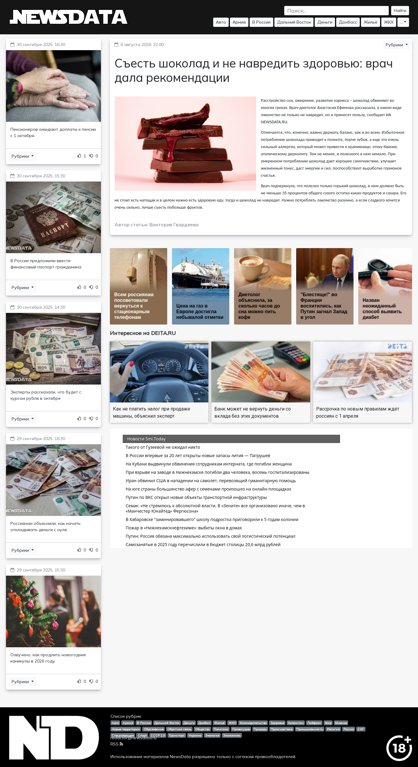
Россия (348, 729)
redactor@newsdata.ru (133, 737)
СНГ (360, 729)
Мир (328, 723)
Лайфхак (314, 723)
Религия (333, 729)
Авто (221, 22)
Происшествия (282, 729)
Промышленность (309, 729)
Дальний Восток (294, 22)
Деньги (324, 22)
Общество (202, 729)
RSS (116, 744)
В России (261, 22)
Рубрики (21, 156)
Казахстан (296, 723)
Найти (400, 10)
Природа (260, 729)
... (401, 22)
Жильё (370, 22)
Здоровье (277, 723)
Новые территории (126, 729)
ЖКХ (389, 22)
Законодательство (253, 723)
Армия (239, 22)
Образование (154, 729)
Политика (220, 729)
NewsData (180, 756)
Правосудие (241, 729)
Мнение (341, 723)
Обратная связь (179, 729)
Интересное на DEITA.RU (143, 333)
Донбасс (348, 22)
